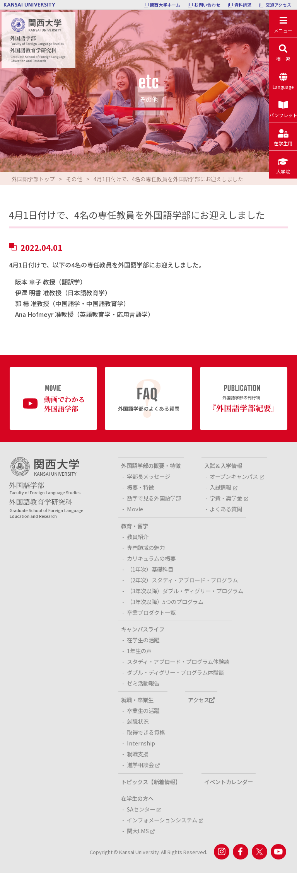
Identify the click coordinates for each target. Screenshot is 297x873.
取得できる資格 (146, 732)
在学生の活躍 (143, 640)
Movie (135, 509)
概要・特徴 (140, 487)
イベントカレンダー (228, 782)
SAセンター (144, 809)
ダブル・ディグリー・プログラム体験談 (175, 672)
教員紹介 (137, 537)
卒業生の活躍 (143, 710)
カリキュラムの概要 (151, 558)
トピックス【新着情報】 (151, 782)
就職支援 (137, 754)
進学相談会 (143, 765)
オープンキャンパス (237, 476)
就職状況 (137, 721)
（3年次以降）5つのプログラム (165, 601)
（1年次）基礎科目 (150, 569)
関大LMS (141, 831)
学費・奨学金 (229, 498)
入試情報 (223, 487)
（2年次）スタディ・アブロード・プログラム (182, 580)
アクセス (201, 700)
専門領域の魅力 (146, 547)
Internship (141, 743)
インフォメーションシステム (165, 820)
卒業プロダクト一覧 (151, 612)
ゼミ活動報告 (143, 683)
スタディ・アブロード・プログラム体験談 (178, 661)
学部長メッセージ (148, 476)
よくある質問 (226, 509)
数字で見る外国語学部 (154, 498)
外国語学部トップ (33, 179)
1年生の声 (139, 651)
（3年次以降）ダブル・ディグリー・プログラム (185, 591)
